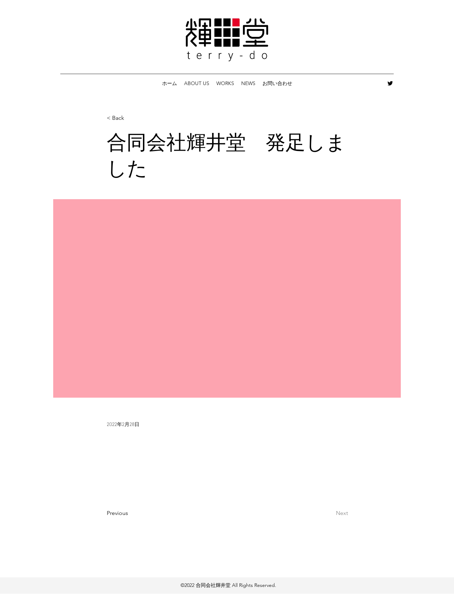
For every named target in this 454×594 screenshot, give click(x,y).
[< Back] (130, 118)
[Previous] (130, 513)
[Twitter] (390, 83)
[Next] (330, 513)
